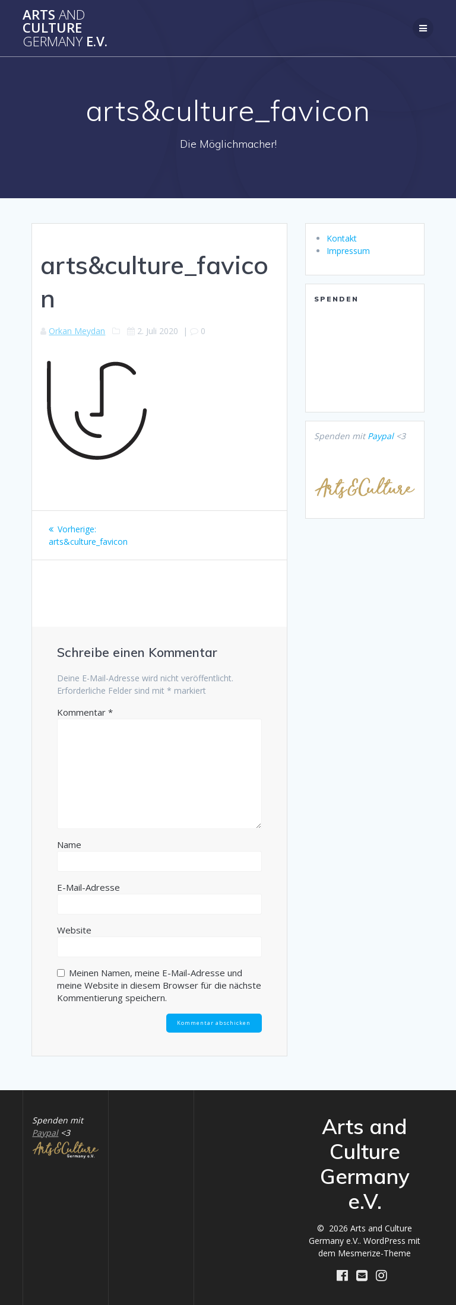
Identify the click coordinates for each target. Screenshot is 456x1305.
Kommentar (85, 712)
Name (69, 844)
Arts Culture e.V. (65, 28)
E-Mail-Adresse (88, 887)
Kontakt (342, 238)
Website (74, 930)
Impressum (348, 250)
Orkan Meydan (77, 330)
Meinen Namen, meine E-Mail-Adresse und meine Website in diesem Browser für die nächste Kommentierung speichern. (159, 985)
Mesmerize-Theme (374, 1253)
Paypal (381, 436)
